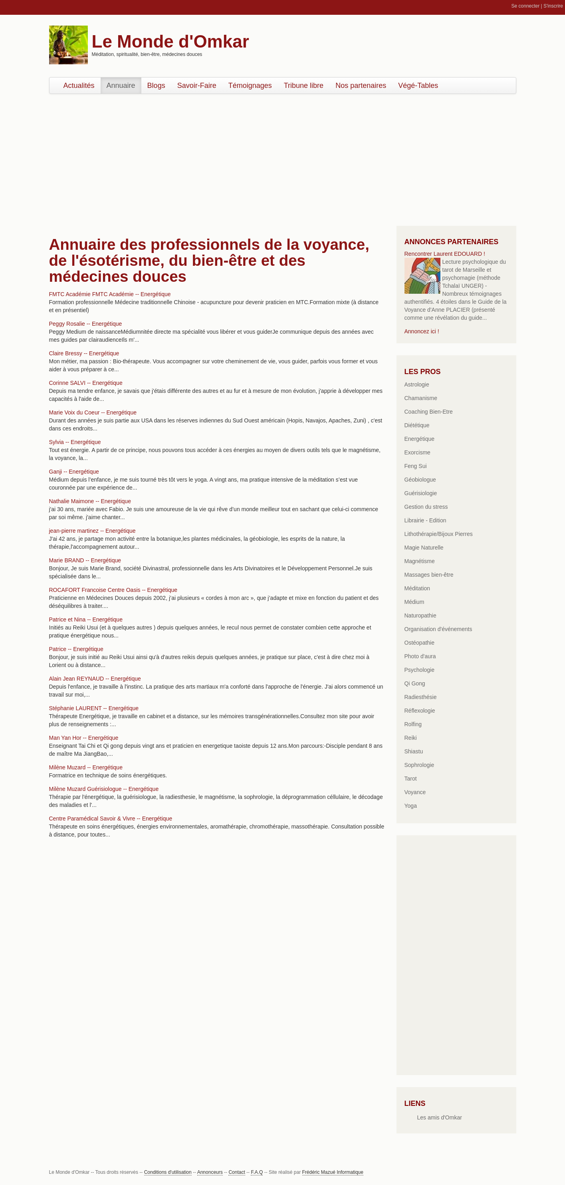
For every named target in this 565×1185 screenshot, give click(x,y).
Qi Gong (414, 683)
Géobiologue (420, 479)
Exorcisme (417, 452)
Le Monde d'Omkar (170, 41)
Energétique (419, 439)
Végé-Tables (418, 86)
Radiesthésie (420, 697)
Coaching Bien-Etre (428, 411)
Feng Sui (415, 466)
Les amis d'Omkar (439, 1117)
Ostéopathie (419, 642)
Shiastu (413, 751)
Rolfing (413, 724)
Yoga (410, 806)
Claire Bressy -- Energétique (84, 353)
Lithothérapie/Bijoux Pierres (438, 534)
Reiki (410, 738)
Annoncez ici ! (421, 331)
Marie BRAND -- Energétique (85, 560)
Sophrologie (419, 765)
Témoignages (250, 86)
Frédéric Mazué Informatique (332, 1172)
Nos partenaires (360, 86)
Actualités (79, 86)
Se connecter (525, 6)
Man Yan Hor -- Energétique (84, 738)
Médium (414, 602)
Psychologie (419, 670)
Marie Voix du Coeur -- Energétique (93, 412)
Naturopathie (420, 615)
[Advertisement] (282, 158)
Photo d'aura (420, 656)
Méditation (417, 588)
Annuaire (121, 86)
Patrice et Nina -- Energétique (86, 619)
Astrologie (416, 384)
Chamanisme (420, 398)
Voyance (415, 792)
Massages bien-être (429, 575)
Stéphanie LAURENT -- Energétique (94, 708)
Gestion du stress (426, 507)
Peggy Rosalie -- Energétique (85, 324)
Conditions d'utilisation (168, 1172)
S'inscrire (553, 6)
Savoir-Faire (196, 86)
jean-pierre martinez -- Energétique (92, 531)
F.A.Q (257, 1172)
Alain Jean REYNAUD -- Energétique (95, 678)
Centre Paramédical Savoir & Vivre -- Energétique (110, 818)
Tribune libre (303, 86)
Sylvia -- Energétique (75, 442)
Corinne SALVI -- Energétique (86, 383)
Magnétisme (419, 561)
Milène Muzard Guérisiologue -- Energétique (104, 789)
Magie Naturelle (424, 547)
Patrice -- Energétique (76, 649)
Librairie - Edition (425, 520)
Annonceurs (210, 1172)
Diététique (417, 425)
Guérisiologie (420, 493)
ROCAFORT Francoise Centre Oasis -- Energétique (113, 590)
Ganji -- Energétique (74, 471)
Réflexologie (419, 710)
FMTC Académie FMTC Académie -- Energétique (110, 294)
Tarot (410, 778)
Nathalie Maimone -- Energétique (90, 501)
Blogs (156, 86)
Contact (236, 1172)
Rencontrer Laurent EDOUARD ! (444, 254)
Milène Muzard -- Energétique (86, 767)
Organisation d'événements (438, 629)
